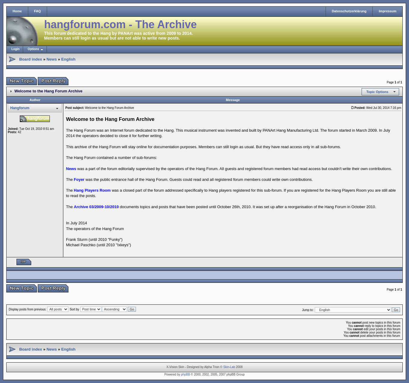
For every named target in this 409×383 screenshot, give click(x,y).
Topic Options (377, 92)
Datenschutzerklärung (349, 11)
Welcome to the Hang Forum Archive (48, 91)
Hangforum (19, 108)
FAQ (37, 11)
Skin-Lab (229, 367)
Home (17, 11)
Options (33, 49)
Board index (30, 59)
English (68, 59)
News (52, 59)
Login (15, 49)
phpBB (185, 374)
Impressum (387, 11)
